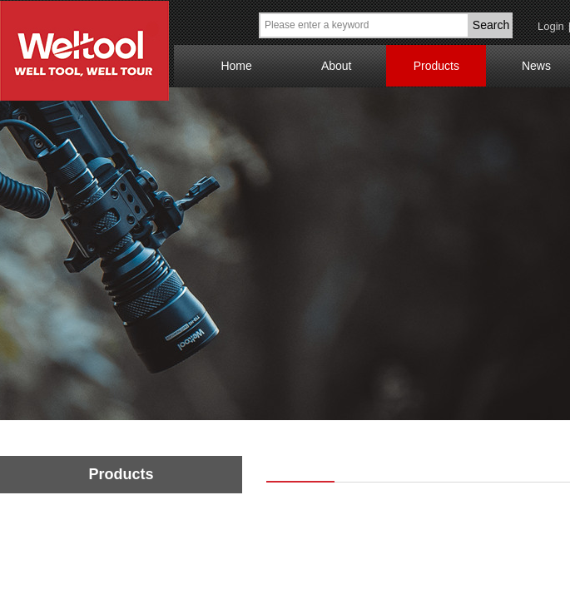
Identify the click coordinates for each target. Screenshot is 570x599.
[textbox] (364, 25)
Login (551, 26)
